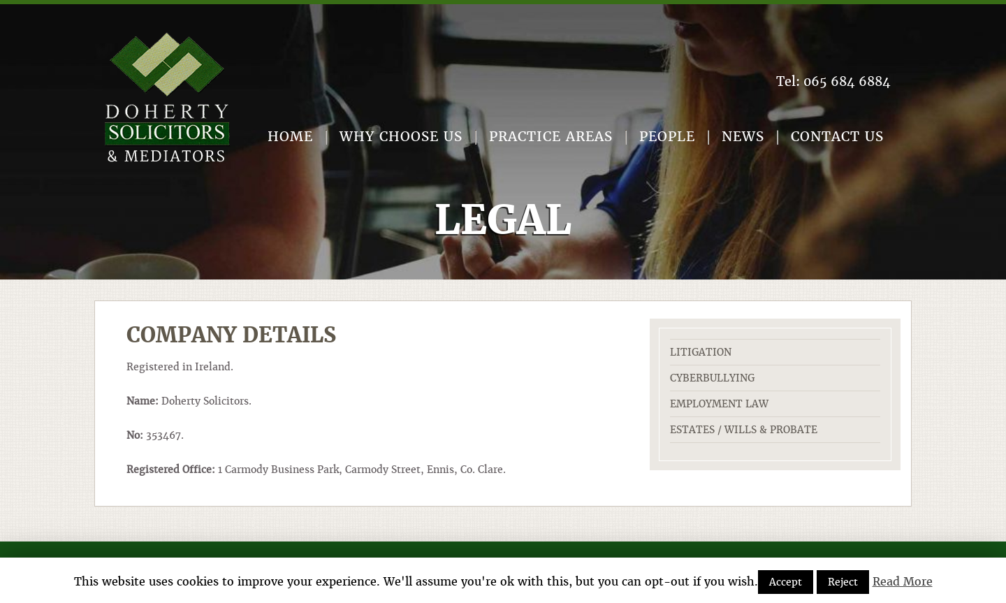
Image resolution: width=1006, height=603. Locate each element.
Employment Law (719, 404)
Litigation (700, 352)
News (743, 136)
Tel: (833, 81)
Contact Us (837, 136)
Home (290, 136)
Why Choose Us (401, 136)
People (667, 136)
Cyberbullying (712, 378)
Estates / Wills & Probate (743, 429)
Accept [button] (785, 582)
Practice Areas (551, 136)
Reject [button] (843, 582)
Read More (903, 581)
